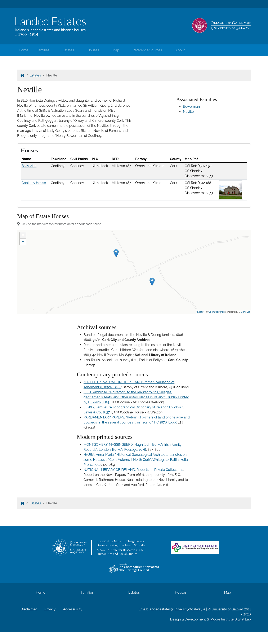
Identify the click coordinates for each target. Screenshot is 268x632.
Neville (188, 112)
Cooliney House (34, 183)
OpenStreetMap (216, 312)
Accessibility (72, 609)
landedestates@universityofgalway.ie (177, 609)
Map (115, 50)
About (180, 50)
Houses (93, 50)
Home (23, 50)
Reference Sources (147, 50)
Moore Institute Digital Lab (230, 619)
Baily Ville (29, 166)
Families (43, 50)
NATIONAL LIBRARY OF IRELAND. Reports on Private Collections (133, 470)
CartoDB (245, 312)
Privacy (49, 609)
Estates (68, 50)
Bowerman (191, 107)
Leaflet (200, 312)
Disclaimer (29, 609)
